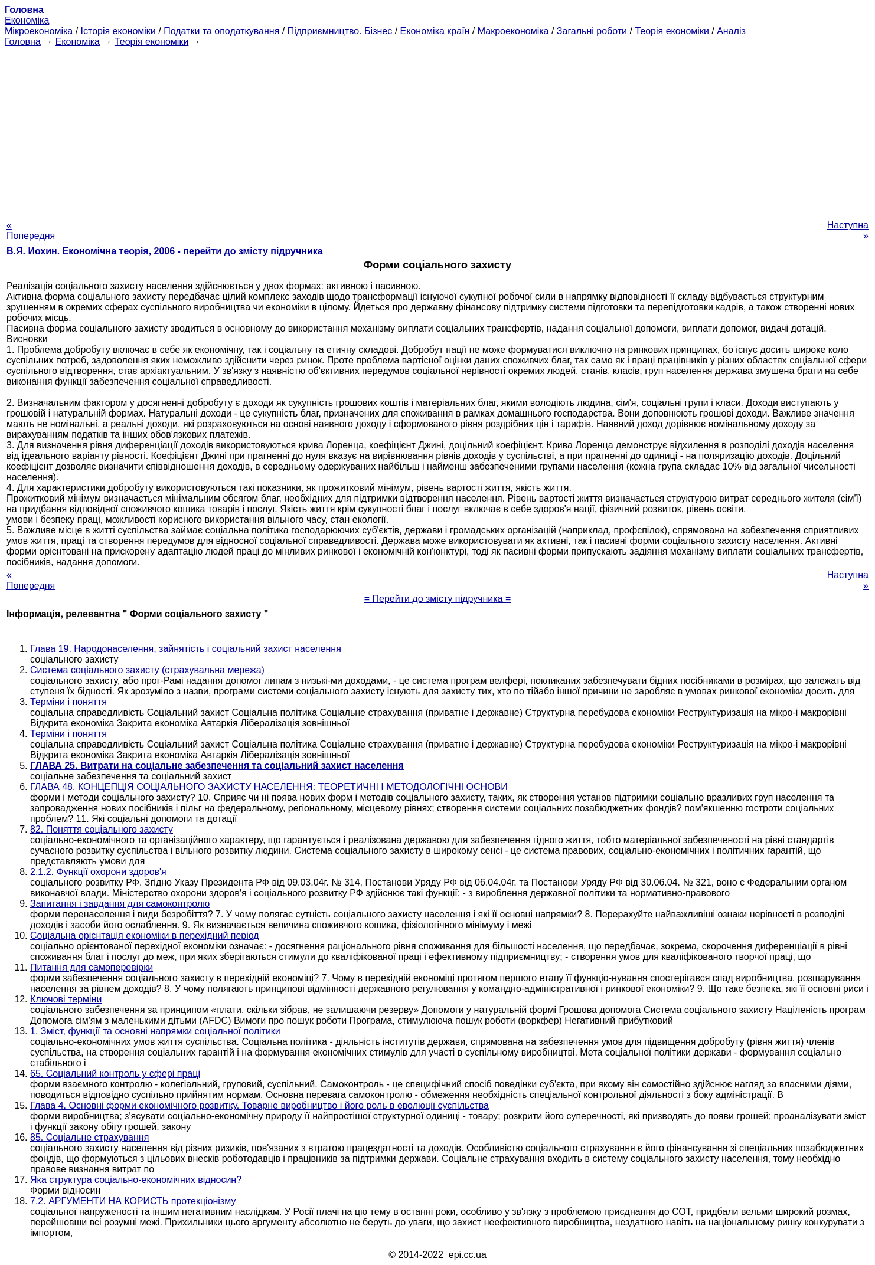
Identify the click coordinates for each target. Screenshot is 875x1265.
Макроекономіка (513, 31)
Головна (23, 42)
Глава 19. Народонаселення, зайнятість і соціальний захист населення (185, 649)
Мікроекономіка (39, 31)
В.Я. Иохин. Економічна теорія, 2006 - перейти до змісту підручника (164, 251)
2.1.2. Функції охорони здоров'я (98, 872)
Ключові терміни (66, 999)
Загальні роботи (592, 31)
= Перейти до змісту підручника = (437, 599)
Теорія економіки (672, 31)
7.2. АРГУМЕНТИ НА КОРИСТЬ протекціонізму (133, 1201)
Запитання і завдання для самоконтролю (120, 904)
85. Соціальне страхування (89, 1137)
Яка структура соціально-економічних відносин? (135, 1180)
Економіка (27, 20)
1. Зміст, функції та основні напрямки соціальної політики (155, 1031)
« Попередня (30, 230)
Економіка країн (435, 31)
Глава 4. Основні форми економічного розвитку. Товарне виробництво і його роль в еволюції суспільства (259, 1105)
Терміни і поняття (68, 702)
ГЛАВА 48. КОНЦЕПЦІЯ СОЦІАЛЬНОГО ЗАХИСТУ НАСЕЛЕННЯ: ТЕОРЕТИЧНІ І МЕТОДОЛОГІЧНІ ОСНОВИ (269, 787)
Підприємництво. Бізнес (340, 31)
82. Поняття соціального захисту (101, 829)
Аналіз (731, 31)
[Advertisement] (437, 129)
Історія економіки (118, 31)
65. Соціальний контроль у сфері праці (115, 1074)
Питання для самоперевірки (91, 967)
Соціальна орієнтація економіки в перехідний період (144, 935)
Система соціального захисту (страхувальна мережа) (147, 670)
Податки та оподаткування (221, 31)
